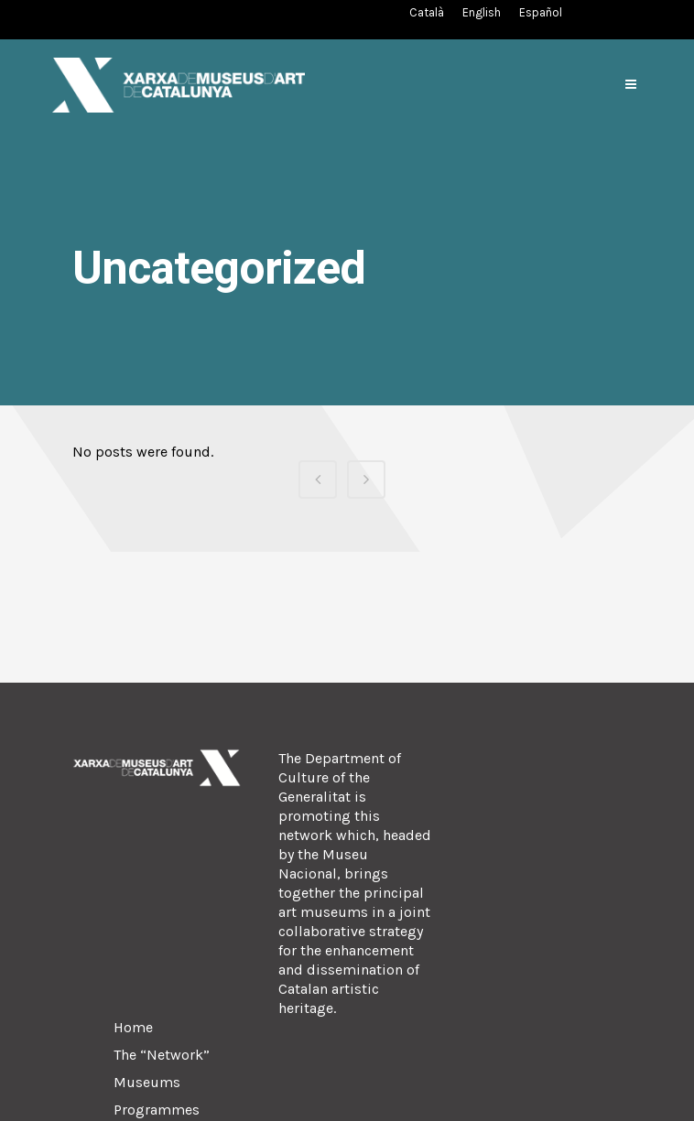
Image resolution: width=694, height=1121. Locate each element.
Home (133, 1027)
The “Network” (162, 1054)
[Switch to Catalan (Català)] (426, 12)
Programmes (157, 1109)
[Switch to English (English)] (481, 12)
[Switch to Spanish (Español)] (540, 12)
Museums (147, 1082)
